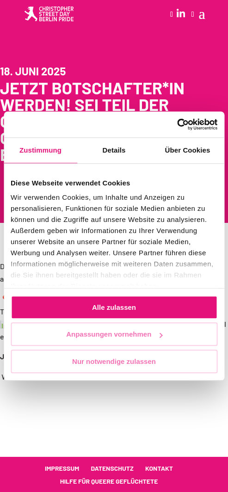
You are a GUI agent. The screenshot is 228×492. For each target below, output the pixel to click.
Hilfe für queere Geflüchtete (109, 481)
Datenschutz (112, 468)
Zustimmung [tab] (40, 150)
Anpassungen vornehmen (114, 334)
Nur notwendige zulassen (114, 361)
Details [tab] (114, 150)
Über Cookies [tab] (187, 150)
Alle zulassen (114, 307)
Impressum (62, 468)
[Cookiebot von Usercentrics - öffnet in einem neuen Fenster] (176, 124)
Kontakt (159, 468)
